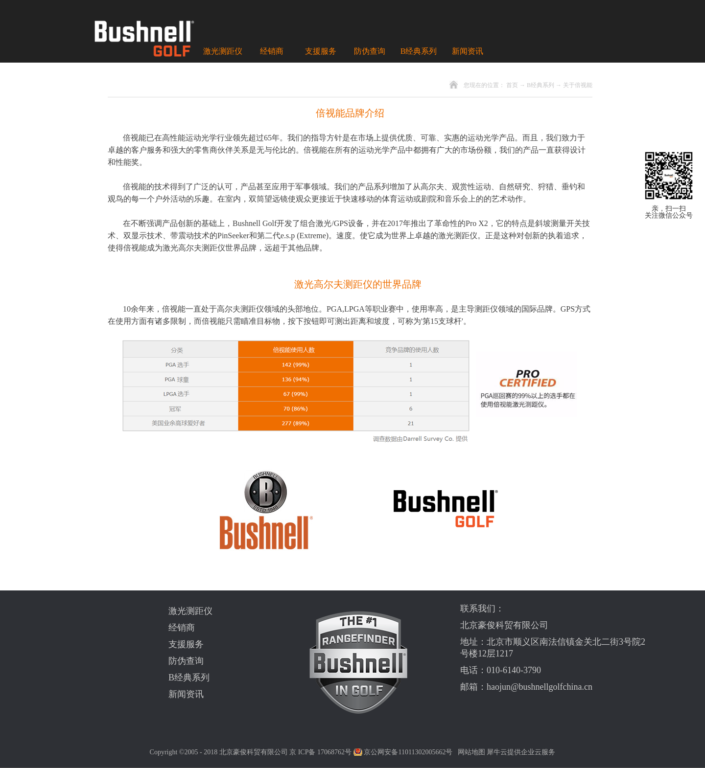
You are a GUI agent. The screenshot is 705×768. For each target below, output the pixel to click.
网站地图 (469, 752)
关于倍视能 (577, 85)
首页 (512, 85)
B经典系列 (540, 85)
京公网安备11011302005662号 (408, 752)
